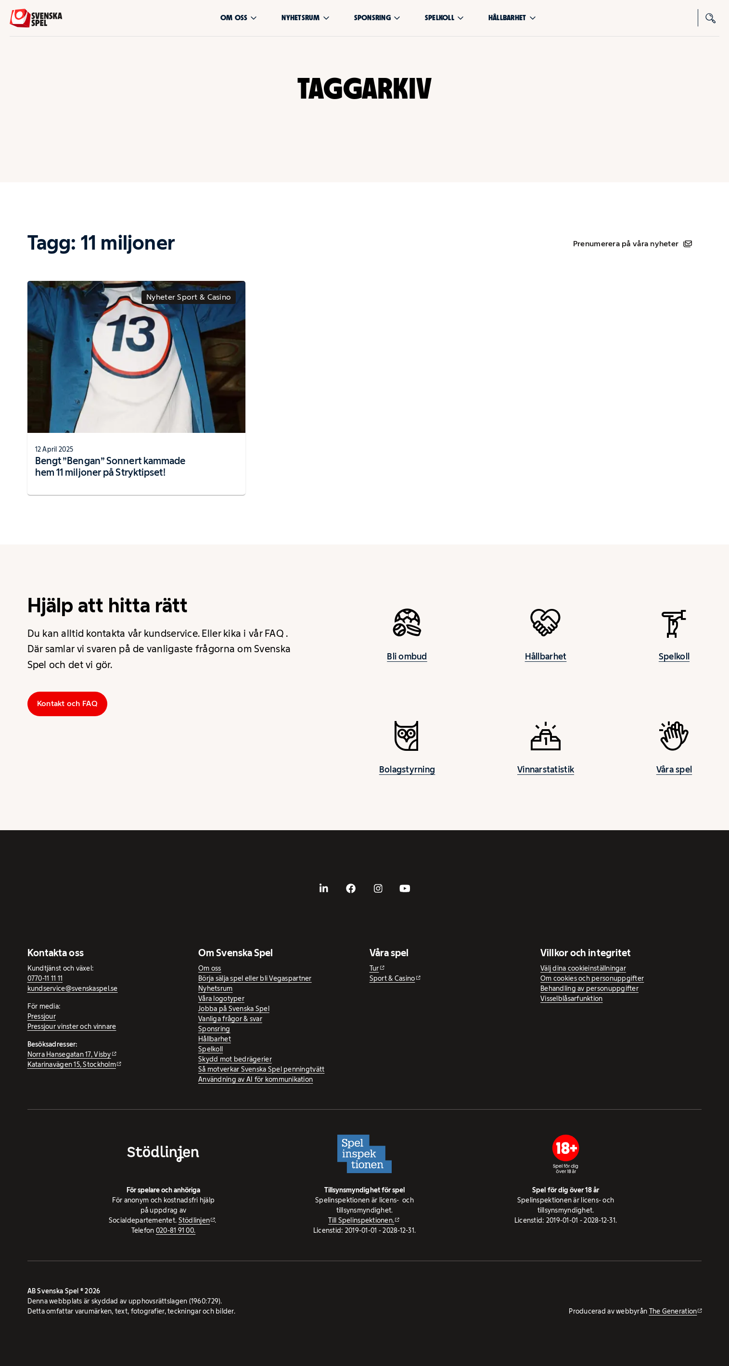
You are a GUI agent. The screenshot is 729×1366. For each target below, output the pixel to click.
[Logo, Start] (36, 18)
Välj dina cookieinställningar (583, 968)
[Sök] (710, 17)
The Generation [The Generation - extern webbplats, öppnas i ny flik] (673, 1311)
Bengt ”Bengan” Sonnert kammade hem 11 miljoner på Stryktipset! (110, 466)
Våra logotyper (221, 998)
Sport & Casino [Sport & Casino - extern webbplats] (392, 978)
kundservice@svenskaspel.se (72, 988)
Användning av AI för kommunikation (255, 1079)
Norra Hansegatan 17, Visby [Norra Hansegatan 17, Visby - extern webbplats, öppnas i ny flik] (69, 1054)
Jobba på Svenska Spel (233, 1008)
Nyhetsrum (305, 17)
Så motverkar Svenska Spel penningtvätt (261, 1069)
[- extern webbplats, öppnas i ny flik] (324, 888)
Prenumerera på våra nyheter (632, 243)
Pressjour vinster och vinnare (71, 1026)
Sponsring (377, 17)
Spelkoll (444, 17)
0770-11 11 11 (45, 978)
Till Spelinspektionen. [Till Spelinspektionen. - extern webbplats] (361, 1220)
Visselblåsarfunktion (571, 998)
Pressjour (41, 1016)
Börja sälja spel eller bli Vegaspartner (255, 978)
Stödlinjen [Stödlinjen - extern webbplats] (194, 1220)
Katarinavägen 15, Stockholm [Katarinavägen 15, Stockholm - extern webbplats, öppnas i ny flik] (71, 1064)
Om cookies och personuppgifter (592, 978)
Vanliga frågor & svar (230, 1018)
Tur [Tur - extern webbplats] (374, 968)
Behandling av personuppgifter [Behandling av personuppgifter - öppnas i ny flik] (589, 988)
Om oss (238, 17)
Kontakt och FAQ (67, 703)
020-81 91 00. (176, 1230)
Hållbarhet (512, 17)
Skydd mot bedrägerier (235, 1059)
